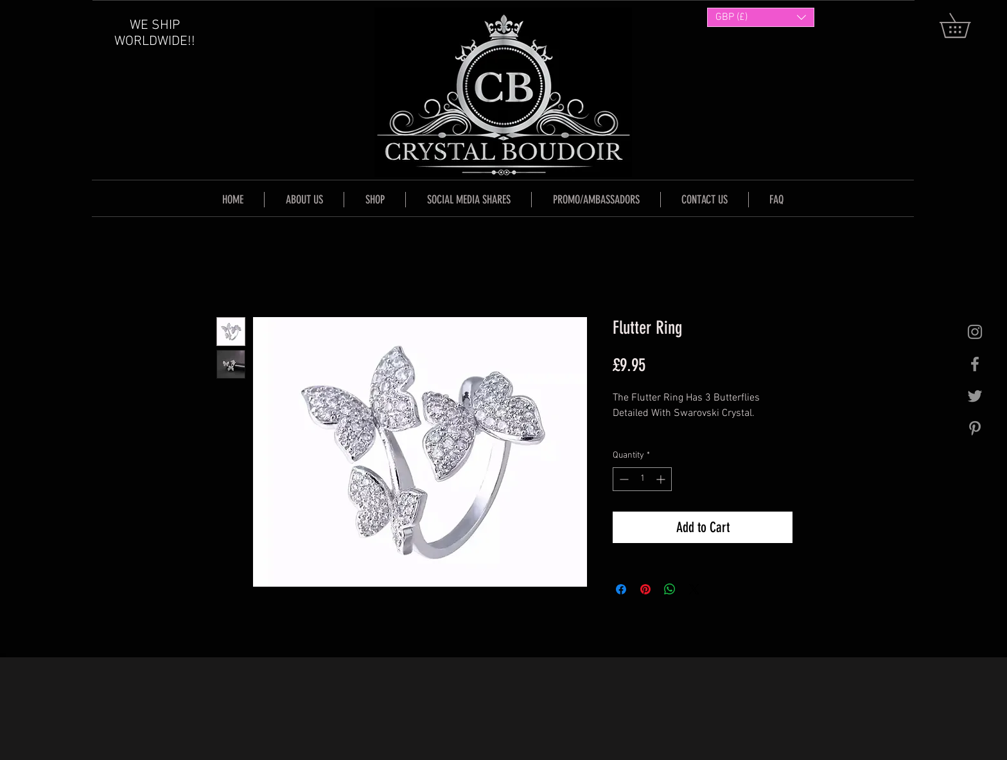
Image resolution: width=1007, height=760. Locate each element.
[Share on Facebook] (621, 589)
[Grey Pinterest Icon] (975, 428)
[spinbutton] (642, 479)
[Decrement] (623, 479)
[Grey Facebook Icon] (975, 364)
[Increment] (662, 479)
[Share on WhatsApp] (670, 589)
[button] (967, 25)
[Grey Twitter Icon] (975, 396)
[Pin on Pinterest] (645, 589)
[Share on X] (694, 589)
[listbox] (760, 17)
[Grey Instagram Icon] (975, 331)
